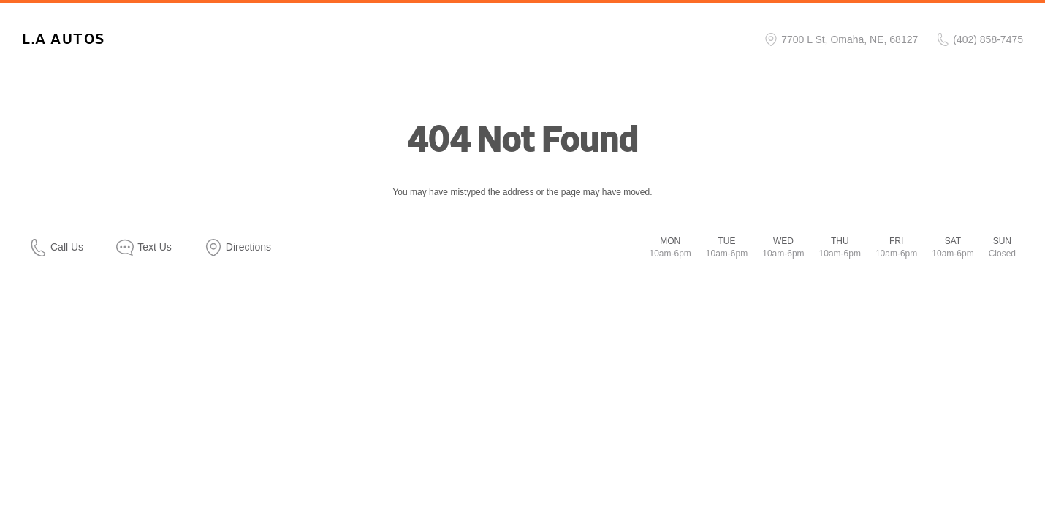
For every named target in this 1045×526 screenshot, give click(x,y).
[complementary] (1001, 482)
